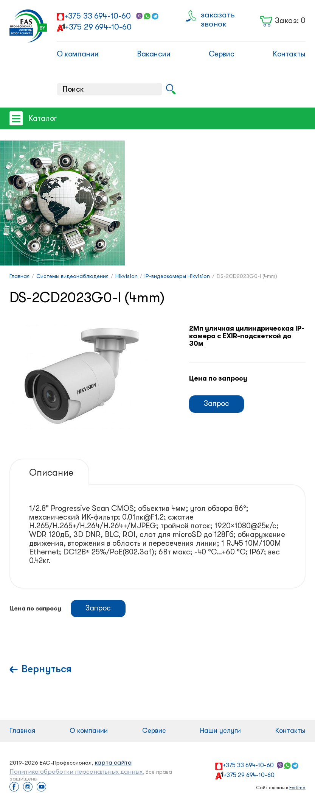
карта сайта (113, 762)
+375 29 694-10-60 (98, 26)
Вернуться (46, 669)
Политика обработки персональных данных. (76, 771)
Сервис (221, 54)
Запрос (216, 403)
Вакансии (154, 54)
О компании (78, 54)
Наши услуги (220, 730)
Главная (22, 730)
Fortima (297, 787)
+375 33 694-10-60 (97, 15)
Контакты (289, 54)
